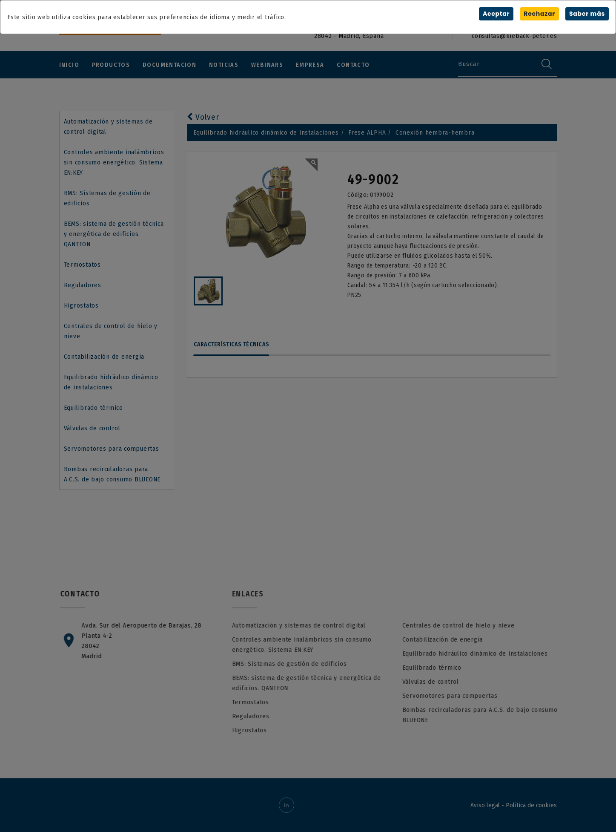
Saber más (587, 13)
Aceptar (496, 13)
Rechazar (539, 13)
